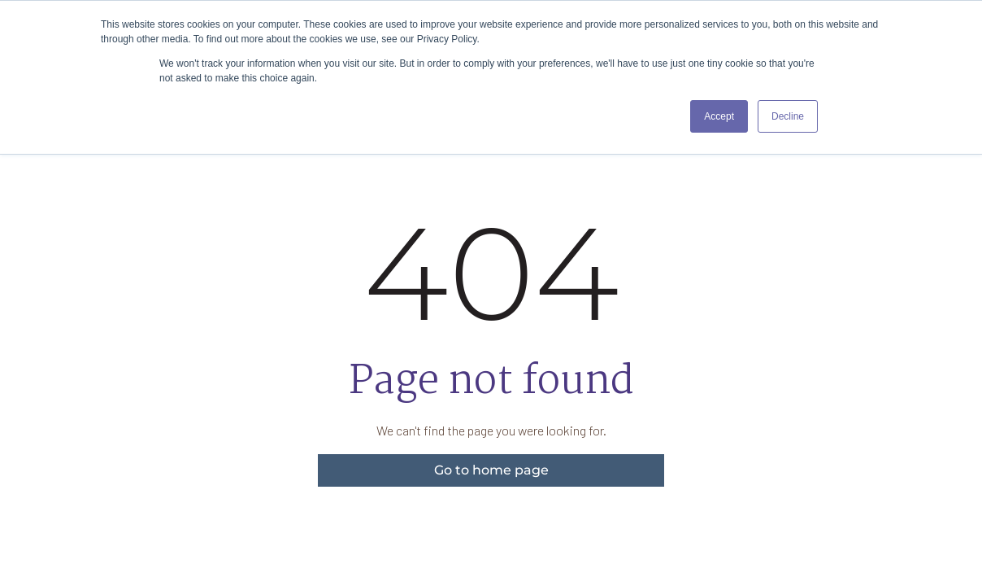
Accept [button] (719, 116)
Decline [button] (787, 116)
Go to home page (491, 470)
